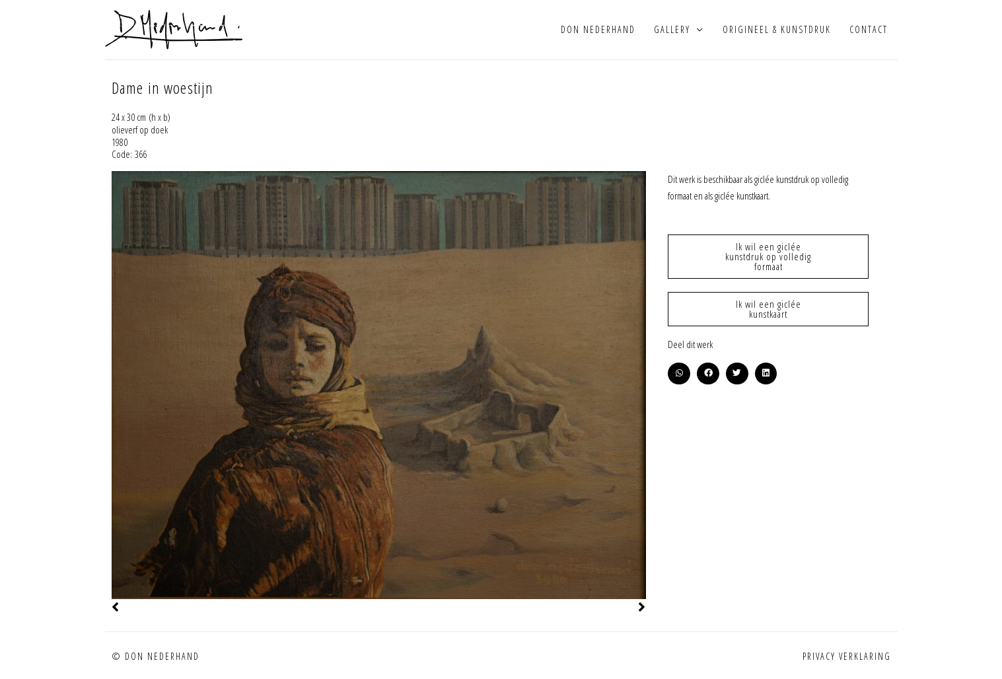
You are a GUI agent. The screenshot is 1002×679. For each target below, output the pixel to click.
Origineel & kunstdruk (777, 29)
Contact (868, 29)
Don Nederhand (598, 29)
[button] (679, 374)
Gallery (672, 29)
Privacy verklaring (847, 656)
